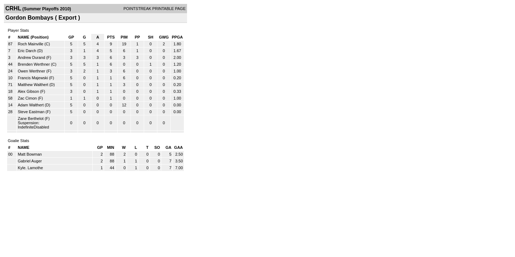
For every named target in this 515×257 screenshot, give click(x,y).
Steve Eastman (31, 112)
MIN (110, 147)
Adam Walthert (31, 105)
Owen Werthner (31, 71)
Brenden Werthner (34, 64)
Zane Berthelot (31, 118)
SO (157, 147)
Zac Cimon (27, 98)
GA (169, 147)
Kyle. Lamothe (30, 168)
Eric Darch (27, 51)
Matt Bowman (30, 154)
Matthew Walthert (33, 84)
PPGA (177, 37)
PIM (124, 37)
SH (150, 37)
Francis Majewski (33, 78)
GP (71, 37)
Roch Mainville (31, 44)
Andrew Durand (31, 57)
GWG (164, 37)
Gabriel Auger (30, 161)
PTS (110, 37)
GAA (178, 147)
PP (137, 37)
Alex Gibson (28, 91)
